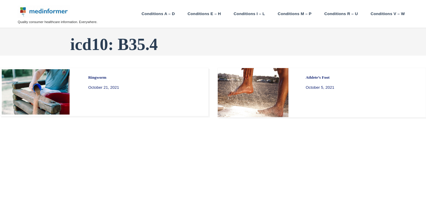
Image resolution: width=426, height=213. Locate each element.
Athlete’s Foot (318, 77)
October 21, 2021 (103, 87)
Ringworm (97, 77)
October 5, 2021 (320, 87)
